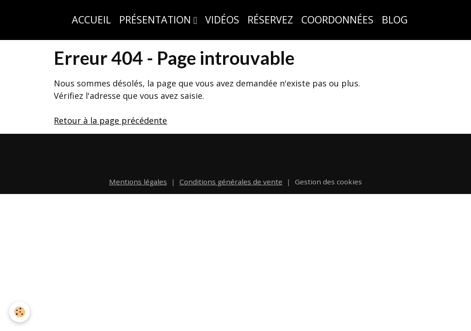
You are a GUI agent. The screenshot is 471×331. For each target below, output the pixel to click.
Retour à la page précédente (110, 120)
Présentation (156, 19)
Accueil (91, 19)
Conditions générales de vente (230, 181)
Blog (395, 19)
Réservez (270, 19)
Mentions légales (138, 181)
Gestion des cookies (328, 181)
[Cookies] (19, 312)
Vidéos (222, 19)
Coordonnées (337, 19)
